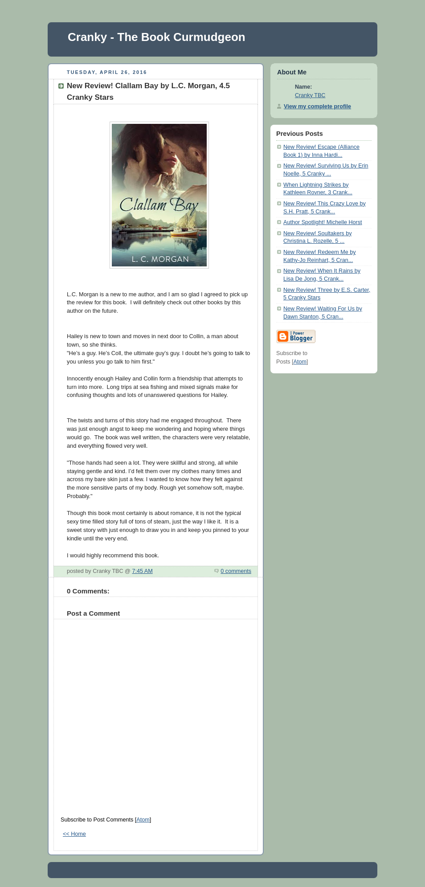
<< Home (74, 834)
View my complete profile (317, 106)
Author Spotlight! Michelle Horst (322, 222)
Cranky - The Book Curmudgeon (156, 37)
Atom (142, 820)
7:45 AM (142, 571)
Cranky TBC (310, 95)
